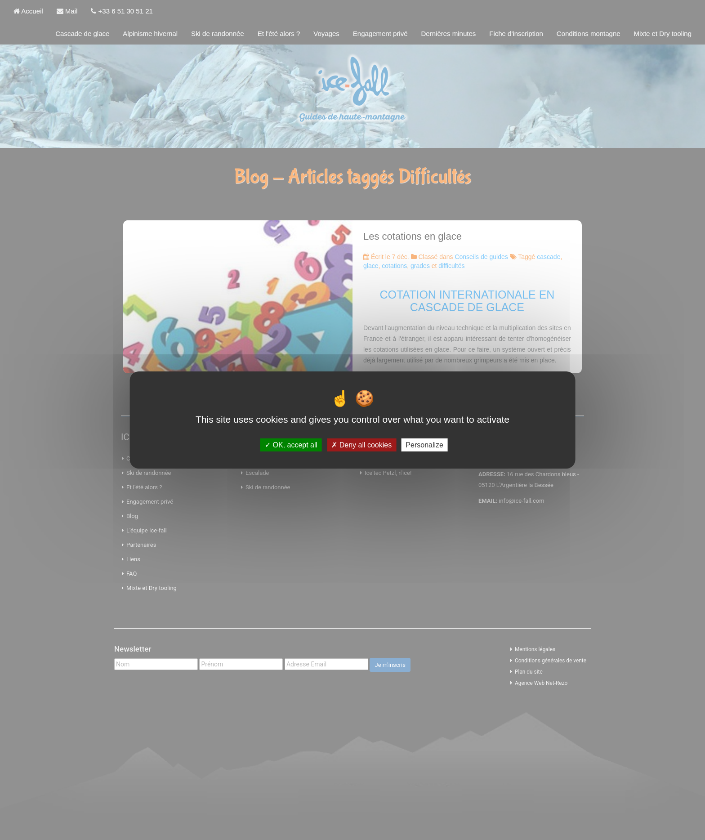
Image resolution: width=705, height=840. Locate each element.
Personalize (424, 445)
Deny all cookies (361, 445)
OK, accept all (291, 445)
